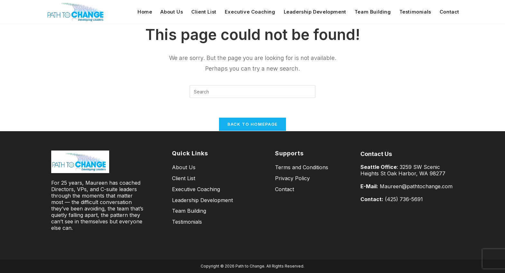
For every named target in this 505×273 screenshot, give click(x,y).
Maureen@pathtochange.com (416, 186)
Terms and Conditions (301, 167)
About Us (183, 167)
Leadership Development (202, 200)
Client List (183, 178)
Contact (284, 189)
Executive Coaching (196, 189)
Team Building (189, 211)
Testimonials (187, 222)
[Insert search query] (252, 91)
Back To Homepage (252, 124)
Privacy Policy (292, 178)
